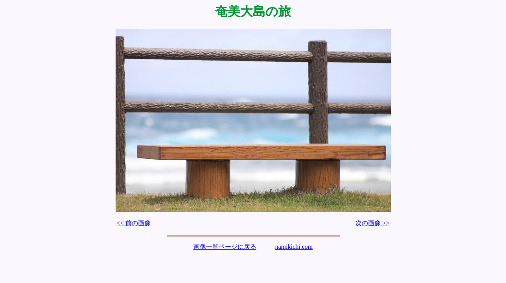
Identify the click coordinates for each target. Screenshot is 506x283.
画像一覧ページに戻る (224, 246)
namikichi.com (294, 246)
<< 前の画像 (134, 223)
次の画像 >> (372, 223)
